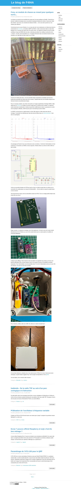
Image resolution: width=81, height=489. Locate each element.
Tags (59, 17)
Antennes (60, 26)
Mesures (18, 465)
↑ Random (37, 488)
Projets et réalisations (27, 7)
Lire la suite (52, 404)
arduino (25, 380)
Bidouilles (18, 380)
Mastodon (60, 49)
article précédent (47, 113)
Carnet (60, 32)
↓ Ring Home (43, 488)
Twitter (60, 47)
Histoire (18, 401)
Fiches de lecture (62, 35)
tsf (23, 401)
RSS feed (60, 20)
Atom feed (61, 18)
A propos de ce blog (16, 7)
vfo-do (22, 419)
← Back (33, 488)
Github (60, 51)
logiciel (24, 442)
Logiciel (18, 442)
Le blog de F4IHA (22, 2)
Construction (61, 34)
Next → (48, 488)
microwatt (20, 28)
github (47, 374)
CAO (17, 419)
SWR (30, 465)
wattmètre (34, 465)
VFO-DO (19, 105)
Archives (60, 15)
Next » (32, 476)
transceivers (26, 465)
